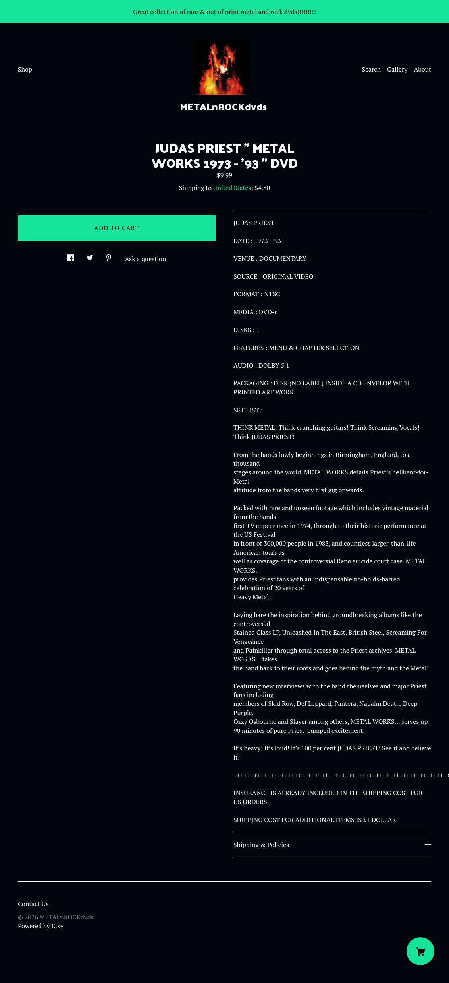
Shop (25, 69)
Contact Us (33, 903)
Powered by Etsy (41, 925)
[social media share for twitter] (90, 255)
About (422, 69)
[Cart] (420, 951)
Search (371, 69)
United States (232, 187)
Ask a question (145, 258)
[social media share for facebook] (70, 255)
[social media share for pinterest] (109, 255)
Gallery (397, 69)
